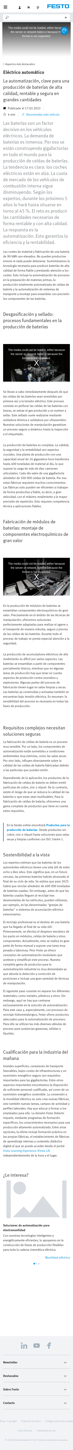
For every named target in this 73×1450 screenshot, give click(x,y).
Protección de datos (31, 1421)
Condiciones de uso (46, 1430)
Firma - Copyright (8, 1421)
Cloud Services (25, 1430)
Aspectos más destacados (20, 64)
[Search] (37, 17)
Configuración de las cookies (59, 1421)
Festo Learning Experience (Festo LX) (26, 1150)
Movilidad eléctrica (57, 1257)
